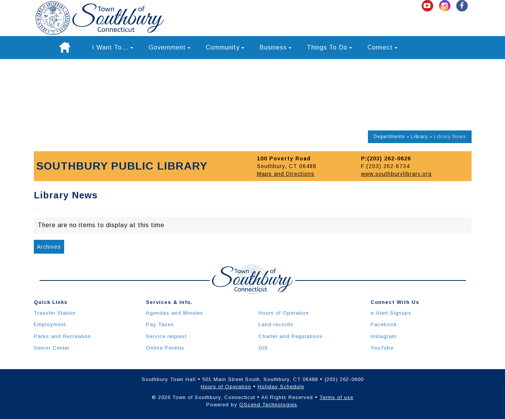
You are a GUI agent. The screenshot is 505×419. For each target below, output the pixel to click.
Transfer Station (55, 313)
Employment (50, 324)
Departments (389, 136)
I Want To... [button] (112, 47)
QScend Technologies (268, 404)
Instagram (384, 336)
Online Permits (165, 348)
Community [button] (225, 47)
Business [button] (275, 47)
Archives (49, 247)
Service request (166, 336)
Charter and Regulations (290, 336)
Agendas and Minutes (174, 313)
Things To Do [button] (329, 47)
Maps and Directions (286, 174)
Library (419, 136)
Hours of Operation (283, 313)
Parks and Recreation (62, 336)
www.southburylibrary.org (396, 174)
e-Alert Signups (391, 313)
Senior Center (52, 348)
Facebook (384, 324)
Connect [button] (382, 47)
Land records (275, 324)
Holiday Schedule (281, 386)
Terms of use (336, 397)
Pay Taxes (160, 324)
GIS (263, 348)
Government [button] (169, 47)
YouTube (382, 348)
